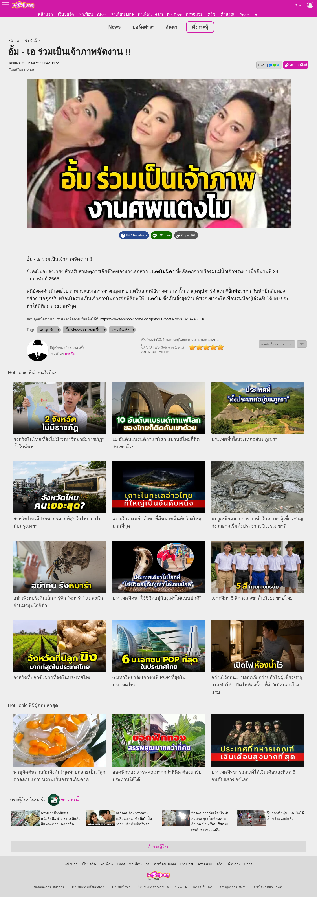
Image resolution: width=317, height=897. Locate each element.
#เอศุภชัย (47, 298)
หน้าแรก (45, 14)
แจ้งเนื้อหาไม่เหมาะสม (267, 887)
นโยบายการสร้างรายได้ (152, 887)
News (114, 27)
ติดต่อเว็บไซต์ (202, 887)
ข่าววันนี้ (31, 40)
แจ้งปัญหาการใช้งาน (232, 887)
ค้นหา (171, 27)
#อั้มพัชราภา (238, 291)
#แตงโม (153, 298)
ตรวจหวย (194, 14)
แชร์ (269, 65)
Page (244, 15)
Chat (101, 15)
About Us (180, 887)
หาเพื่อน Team (150, 14)
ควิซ (211, 14)
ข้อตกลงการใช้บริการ (49, 887)
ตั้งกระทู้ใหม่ (158, 846)
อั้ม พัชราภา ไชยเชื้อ (83, 330)
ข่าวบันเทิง (121, 330)
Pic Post (174, 15)
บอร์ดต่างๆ (143, 27)
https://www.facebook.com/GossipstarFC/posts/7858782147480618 (152, 319)
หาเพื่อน (86, 14)
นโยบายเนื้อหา (119, 887)
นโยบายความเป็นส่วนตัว (86, 887)
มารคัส (29, 70)
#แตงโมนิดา (162, 271)
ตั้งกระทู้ (200, 27)
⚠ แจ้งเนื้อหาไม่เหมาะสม (277, 344)
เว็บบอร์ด (66, 14)
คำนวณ (227, 14)
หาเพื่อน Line (122, 14)
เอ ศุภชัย (47, 330)
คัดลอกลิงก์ (295, 65)
